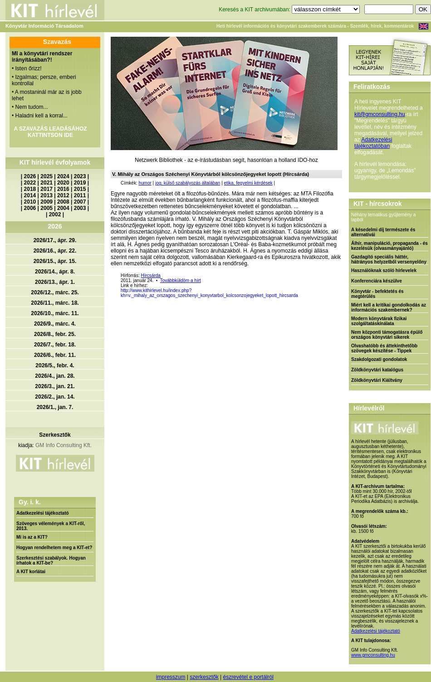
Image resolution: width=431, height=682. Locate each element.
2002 (55, 214)
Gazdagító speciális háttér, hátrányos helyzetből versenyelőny (388, 259)
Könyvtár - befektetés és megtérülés (377, 294)
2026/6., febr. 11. (55, 355)
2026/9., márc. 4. (55, 324)
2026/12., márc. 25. (54, 292)
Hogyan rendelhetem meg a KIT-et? (54, 547)
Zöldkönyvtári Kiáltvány (376, 380)
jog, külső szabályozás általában (187, 182)
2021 (46, 183)
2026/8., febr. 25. (55, 334)
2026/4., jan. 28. (54, 376)
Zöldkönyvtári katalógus (377, 369)
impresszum (171, 677)
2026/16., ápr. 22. (55, 251)
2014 (30, 195)
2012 (63, 195)
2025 (46, 176)
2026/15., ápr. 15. (55, 261)
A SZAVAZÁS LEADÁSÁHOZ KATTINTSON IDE (50, 132)
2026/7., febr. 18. (55, 344)
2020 (63, 183)
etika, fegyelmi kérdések (248, 182)
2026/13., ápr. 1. (55, 282)
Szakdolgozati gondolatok (379, 359)
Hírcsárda (150, 275)
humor (144, 182)
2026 (30, 176)
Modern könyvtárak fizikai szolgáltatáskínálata (379, 321)
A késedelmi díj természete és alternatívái (383, 232)
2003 (80, 208)
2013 (46, 195)
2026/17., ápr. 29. (55, 240)
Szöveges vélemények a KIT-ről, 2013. (50, 526)
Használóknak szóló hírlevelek (383, 270)
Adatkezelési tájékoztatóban (373, 142)
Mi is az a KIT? (32, 537)
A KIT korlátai (30, 571)
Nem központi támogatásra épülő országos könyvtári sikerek (386, 335)
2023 (80, 176)
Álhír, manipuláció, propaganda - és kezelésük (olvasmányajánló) (389, 246)
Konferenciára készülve (376, 280)
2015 (80, 189)
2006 (30, 208)
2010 (30, 202)
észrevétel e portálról (248, 677)
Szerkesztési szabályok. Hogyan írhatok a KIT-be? (51, 560)
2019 (80, 183)
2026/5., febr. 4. (54, 365)
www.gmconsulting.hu (373, 655)
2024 (63, 176)
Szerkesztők (54, 435)
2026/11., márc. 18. (54, 303)
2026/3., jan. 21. (54, 386)
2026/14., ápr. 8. (55, 271)
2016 (63, 189)
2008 (63, 202)
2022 (30, 183)
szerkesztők (204, 677)
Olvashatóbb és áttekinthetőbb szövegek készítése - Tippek (384, 348)
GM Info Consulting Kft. (63, 445)
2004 (63, 208)
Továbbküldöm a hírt (180, 280)
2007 (80, 202)
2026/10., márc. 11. (54, 313)
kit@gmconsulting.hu (379, 114)
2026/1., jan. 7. (55, 407)
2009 (46, 202)
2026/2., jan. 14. (54, 397)
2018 (30, 189)
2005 (46, 208)
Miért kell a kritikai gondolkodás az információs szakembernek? (388, 307)
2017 (46, 189)
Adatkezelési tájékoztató (42, 513)
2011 (80, 195)
